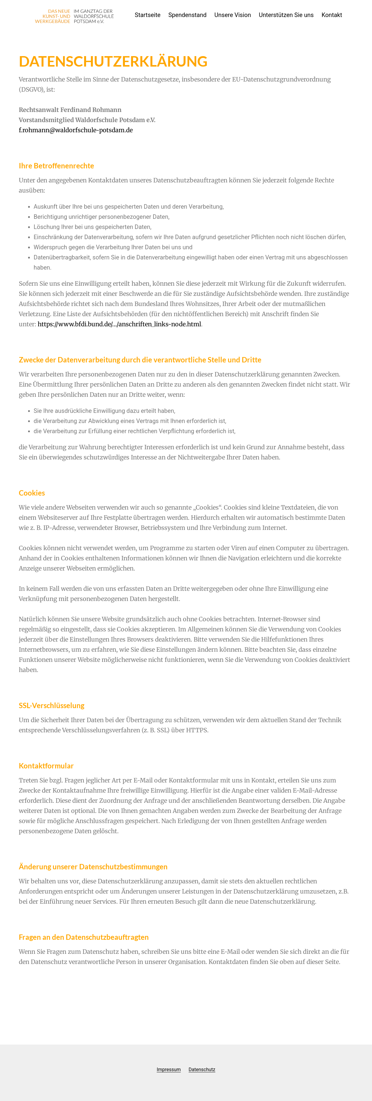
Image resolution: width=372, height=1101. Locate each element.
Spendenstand (187, 15)
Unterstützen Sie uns (286, 15)
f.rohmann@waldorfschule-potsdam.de (76, 130)
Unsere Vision (233, 15)
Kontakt (332, 15)
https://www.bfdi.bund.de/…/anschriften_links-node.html (119, 324)
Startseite (147, 15)
